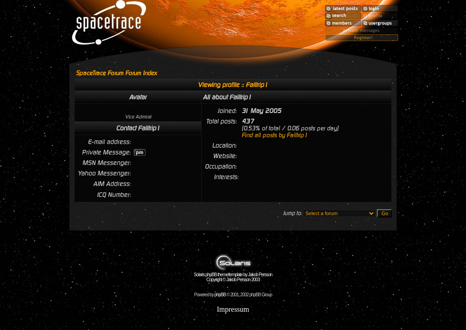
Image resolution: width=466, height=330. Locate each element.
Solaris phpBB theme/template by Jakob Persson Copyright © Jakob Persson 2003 (233, 275)
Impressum (233, 309)
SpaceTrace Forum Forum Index (116, 73)
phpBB (220, 294)
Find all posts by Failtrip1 (275, 135)
